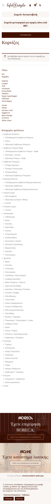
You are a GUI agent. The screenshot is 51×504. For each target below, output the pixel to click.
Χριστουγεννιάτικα (12, 382)
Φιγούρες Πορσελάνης (14, 244)
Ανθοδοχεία (10, 217)
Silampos (5, 98)
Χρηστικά (7, 258)
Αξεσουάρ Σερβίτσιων (14, 186)
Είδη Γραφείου (11, 196)
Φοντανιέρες (10, 255)
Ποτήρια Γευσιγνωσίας (14, 168)
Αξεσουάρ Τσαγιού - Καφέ (15, 158)
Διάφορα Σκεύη (11, 323)
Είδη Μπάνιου (10, 296)
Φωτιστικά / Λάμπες (13, 241)
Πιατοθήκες (9, 313)
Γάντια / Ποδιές (11, 330)
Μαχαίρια (9, 361)
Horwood (6, 88)
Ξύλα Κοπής (10, 299)
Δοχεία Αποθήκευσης (13, 306)
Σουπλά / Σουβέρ (12, 292)
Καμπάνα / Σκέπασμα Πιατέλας (17, 289)
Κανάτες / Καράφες (13, 317)
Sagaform (6, 113)
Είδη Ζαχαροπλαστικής (14, 310)
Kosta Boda (6, 91)
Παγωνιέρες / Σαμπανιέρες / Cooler (19, 320)
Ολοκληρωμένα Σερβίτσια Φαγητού (19, 137)
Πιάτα (7, 141)
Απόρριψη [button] (8, 499)
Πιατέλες (8, 224)
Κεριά (7, 327)
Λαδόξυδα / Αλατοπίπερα (15, 275)
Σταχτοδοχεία (11, 234)
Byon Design (7, 115)
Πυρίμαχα (9, 355)
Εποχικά (7, 375)
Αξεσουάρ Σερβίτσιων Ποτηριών (18, 175)
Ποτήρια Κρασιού (12, 165)
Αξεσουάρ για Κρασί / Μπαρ (16, 199)
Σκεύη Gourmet (11, 358)
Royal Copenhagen (9, 96)
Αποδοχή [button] (19, 499)
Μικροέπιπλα (10, 248)
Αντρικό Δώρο (9, 192)
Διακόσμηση (8, 213)
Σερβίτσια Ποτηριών (12, 161)
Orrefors (5, 118)
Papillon (5, 93)
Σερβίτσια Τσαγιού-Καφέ (13, 148)
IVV (3, 74)
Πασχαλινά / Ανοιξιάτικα (15, 379)
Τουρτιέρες (9, 268)
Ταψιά (7, 365)
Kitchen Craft (7, 110)
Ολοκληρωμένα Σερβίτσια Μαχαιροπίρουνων (23, 182)
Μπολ (7, 220)
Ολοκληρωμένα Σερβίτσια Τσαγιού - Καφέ (21, 151)
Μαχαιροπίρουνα (11, 179)
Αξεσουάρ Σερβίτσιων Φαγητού (17, 144)
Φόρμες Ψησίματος (13, 368)
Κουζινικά (7, 341)
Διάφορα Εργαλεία (12, 279)
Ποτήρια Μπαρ (11, 172)
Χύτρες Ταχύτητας (12, 351)
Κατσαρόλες (10, 348)
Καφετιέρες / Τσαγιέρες (14, 337)
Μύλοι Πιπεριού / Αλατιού (15, 282)
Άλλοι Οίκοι (7, 120)
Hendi (4, 105)
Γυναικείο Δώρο (10, 206)
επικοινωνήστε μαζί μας (33, 476)
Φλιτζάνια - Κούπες (13, 155)
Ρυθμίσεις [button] (26, 495)
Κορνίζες (8, 251)
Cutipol (5, 83)
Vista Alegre (7, 101)
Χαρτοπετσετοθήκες (13, 286)
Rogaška (5, 76)
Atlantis (5, 81)
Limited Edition (11, 237)
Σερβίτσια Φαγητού (11, 134)
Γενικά (6, 386)
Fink (3, 86)
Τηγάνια (8, 344)
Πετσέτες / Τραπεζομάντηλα (16, 334)
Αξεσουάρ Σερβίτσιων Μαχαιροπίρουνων (21, 189)
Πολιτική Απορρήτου (12, 495)
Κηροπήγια (9, 227)
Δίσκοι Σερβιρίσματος (14, 303)
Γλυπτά (8, 203)
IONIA (4, 108)
